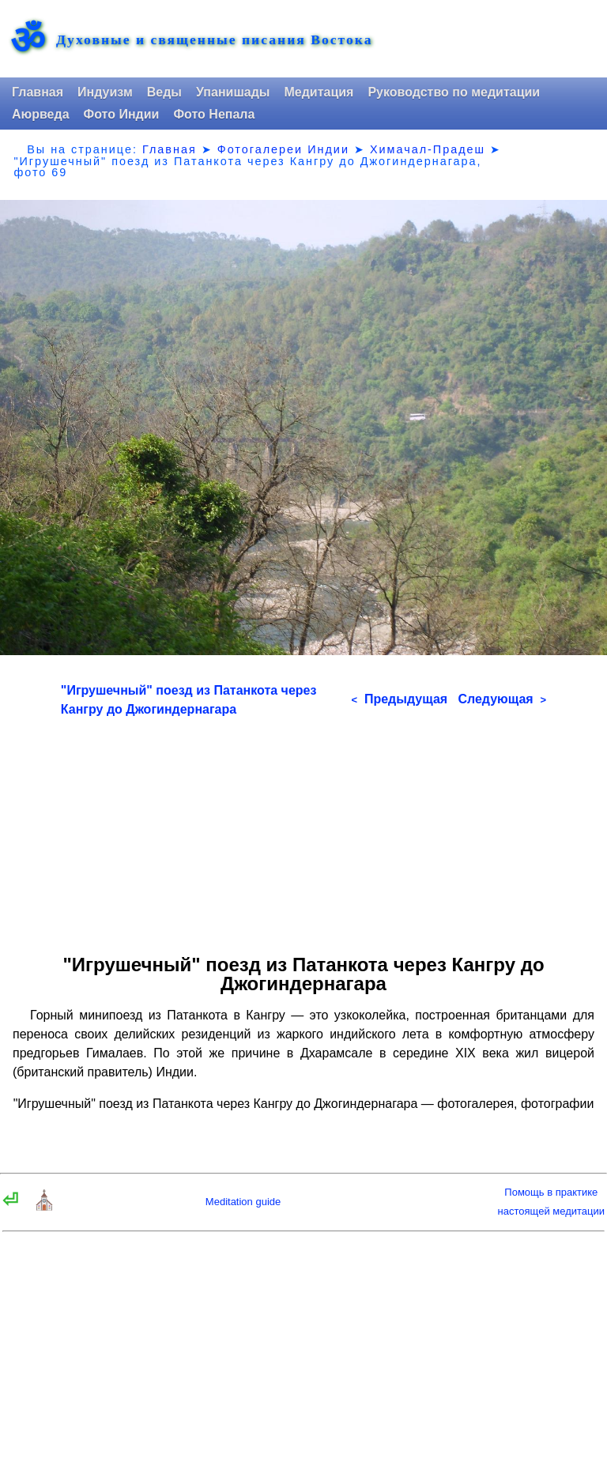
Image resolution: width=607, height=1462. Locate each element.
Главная (37, 92)
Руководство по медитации (454, 92)
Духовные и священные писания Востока (214, 40)
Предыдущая (399, 699)
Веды (164, 92)
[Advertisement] (303, 829)
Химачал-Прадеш (427, 149)
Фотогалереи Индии (283, 149)
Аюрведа (41, 114)
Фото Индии (122, 114)
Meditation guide (243, 1202)
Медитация (318, 92)
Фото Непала (213, 114)
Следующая (502, 699)
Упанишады (233, 92)
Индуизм (105, 92)
